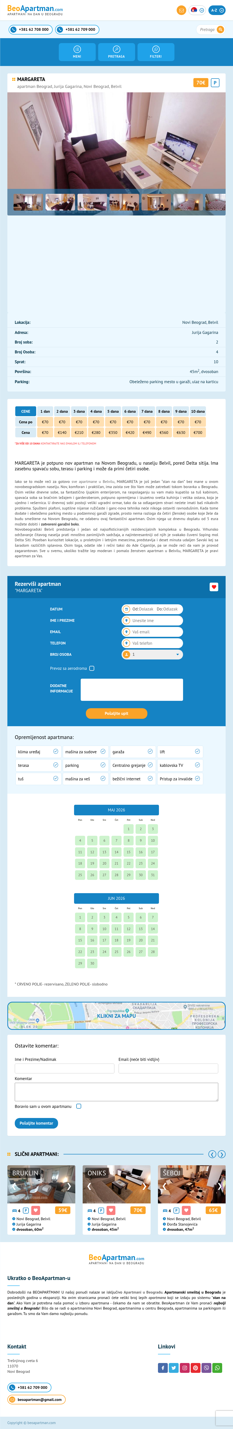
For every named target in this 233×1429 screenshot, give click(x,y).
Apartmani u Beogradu (143, 1292)
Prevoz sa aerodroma (68, 668)
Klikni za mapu (116, 1015)
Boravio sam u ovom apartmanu (43, 1106)
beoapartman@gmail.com (35, 1399)
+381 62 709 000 (28, 1387)
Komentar (23, 1078)
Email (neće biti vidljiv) (139, 1059)
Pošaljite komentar (36, 1123)
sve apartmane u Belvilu (93, 481)
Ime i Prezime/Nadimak (35, 1059)
